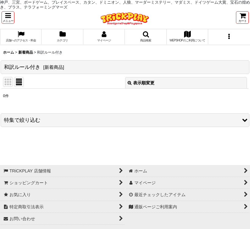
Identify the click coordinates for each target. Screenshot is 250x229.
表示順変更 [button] (141, 82)
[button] (8, 17)
